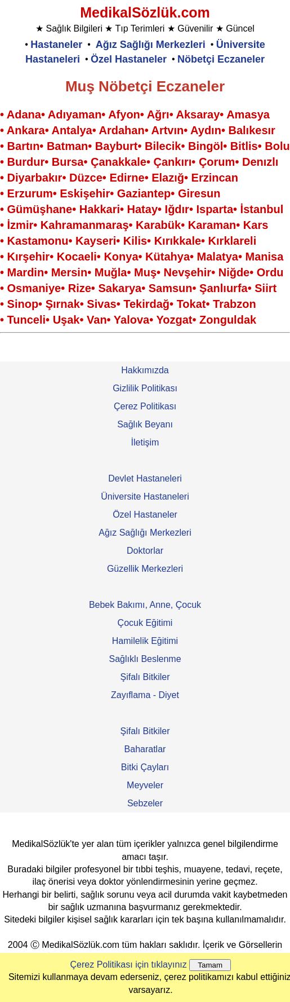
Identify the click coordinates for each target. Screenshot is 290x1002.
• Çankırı (168, 162)
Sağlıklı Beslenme (145, 659)
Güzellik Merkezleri (145, 568)
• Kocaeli (73, 256)
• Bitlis (240, 146)
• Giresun (195, 193)
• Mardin (22, 272)
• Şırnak (59, 304)
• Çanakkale (114, 162)
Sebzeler (145, 803)
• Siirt (262, 288)
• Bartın (19, 146)
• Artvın (164, 130)
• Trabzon (231, 304)
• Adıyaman (71, 114)
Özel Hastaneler (129, 59)
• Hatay (139, 209)
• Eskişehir (81, 193)
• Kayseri (92, 241)
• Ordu (266, 272)
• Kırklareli (228, 241)
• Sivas (98, 304)
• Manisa (260, 256)
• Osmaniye (30, 288)
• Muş (142, 272)
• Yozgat (170, 320)
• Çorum (213, 162)
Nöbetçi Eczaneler (221, 59)
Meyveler (145, 785)
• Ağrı (154, 114)
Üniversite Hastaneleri (145, 496)
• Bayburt (112, 146)
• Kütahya (164, 256)
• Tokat (187, 304)
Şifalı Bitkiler (144, 677)
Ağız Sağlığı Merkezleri (151, 44)
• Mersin (65, 272)
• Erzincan (211, 177)
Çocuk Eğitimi (145, 623)
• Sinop (19, 304)
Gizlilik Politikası (145, 388)
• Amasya (245, 114)
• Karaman (208, 225)
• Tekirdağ (143, 304)
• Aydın (202, 130)
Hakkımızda (144, 370)
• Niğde (230, 272)
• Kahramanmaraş (80, 225)
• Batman (63, 146)
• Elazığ (164, 177)
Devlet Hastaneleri (145, 478)
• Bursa (63, 162)
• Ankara (22, 130)
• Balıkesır (248, 130)
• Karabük (155, 225)
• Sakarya (116, 288)
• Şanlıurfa (220, 288)
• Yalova (128, 320)
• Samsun (166, 288)
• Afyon (120, 114)
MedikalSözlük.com (145, 12)
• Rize (76, 288)
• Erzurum (26, 193)
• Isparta (211, 209)
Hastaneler (56, 44)
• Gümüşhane (36, 209)
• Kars (252, 225)
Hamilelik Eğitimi (145, 641)
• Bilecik (159, 146)
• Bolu (274, 146)
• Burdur (22, 162)
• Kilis (131, 241)
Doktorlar (145, 550)
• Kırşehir (25, 256)
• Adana (20, 114)
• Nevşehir (184, 272)
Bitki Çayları (145, 767)
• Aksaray (194, 114)
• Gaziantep (140, 193)
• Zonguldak (224, 320)
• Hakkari (96, 209)
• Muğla (107, 272)
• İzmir (16, 225)
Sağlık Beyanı (145, 424)
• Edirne (123, 177)
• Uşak (62, 320)
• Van (92, 320)
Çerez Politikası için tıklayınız (128, 964)
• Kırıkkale (174, 241)
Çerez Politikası (145, 406)
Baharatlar (145, 749)
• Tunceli (23, 320)
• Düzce (82, 177)
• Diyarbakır (31, 177)
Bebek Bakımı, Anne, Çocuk (145, 605)
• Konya (118, 256)
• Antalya (68, 130)
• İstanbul (258, 209)
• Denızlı (256, 162)
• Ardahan (118, 130)
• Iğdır (173, 209)
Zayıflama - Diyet (145, 695)
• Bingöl (202, 146)
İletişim (145, 442)
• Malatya (214, 256)
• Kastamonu (34, 241)
